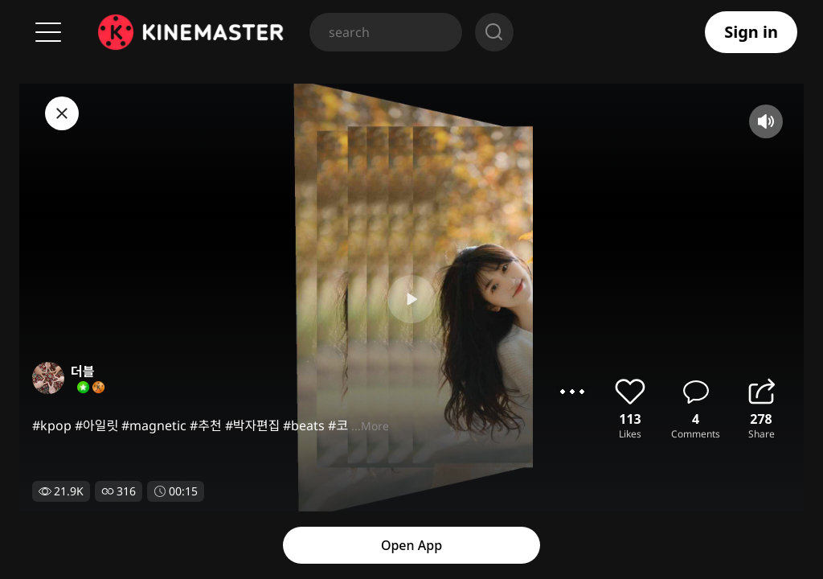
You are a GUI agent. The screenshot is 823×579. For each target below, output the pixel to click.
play (411, 299)
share (761, 392)
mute (766, 121)
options (572, 392)
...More (370, 425)
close (62, 113)
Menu (48, 32)
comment (696, 392)
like (630, 392)
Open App (411, 545)
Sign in (751, 32)
